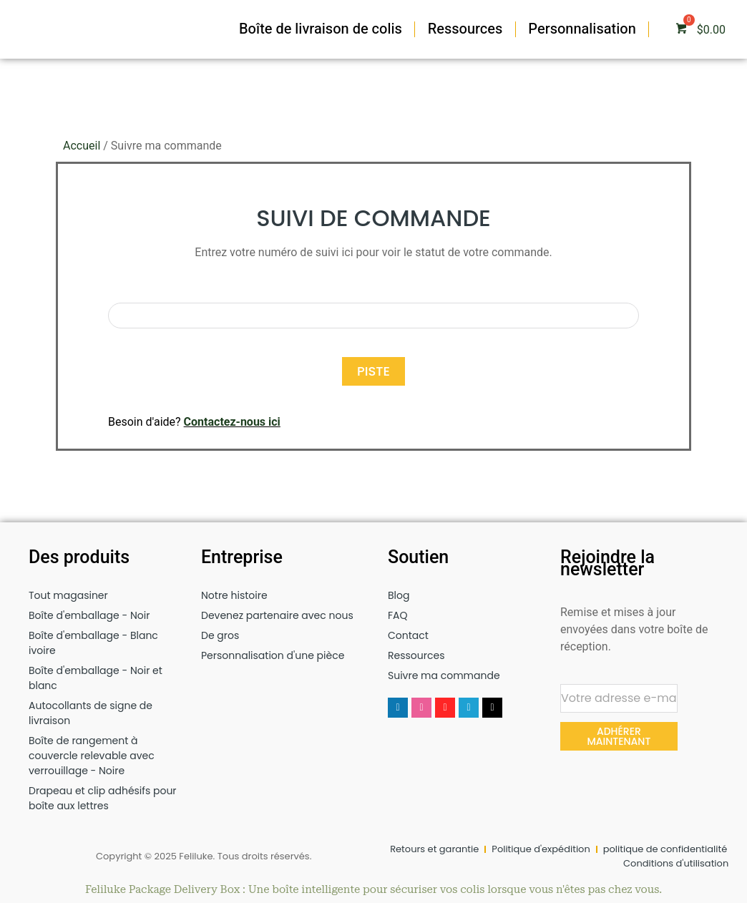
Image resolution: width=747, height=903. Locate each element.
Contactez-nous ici (232, 422)
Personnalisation (582, 29)
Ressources (465, 29)
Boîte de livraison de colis (320, 29)
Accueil (81, 145)
